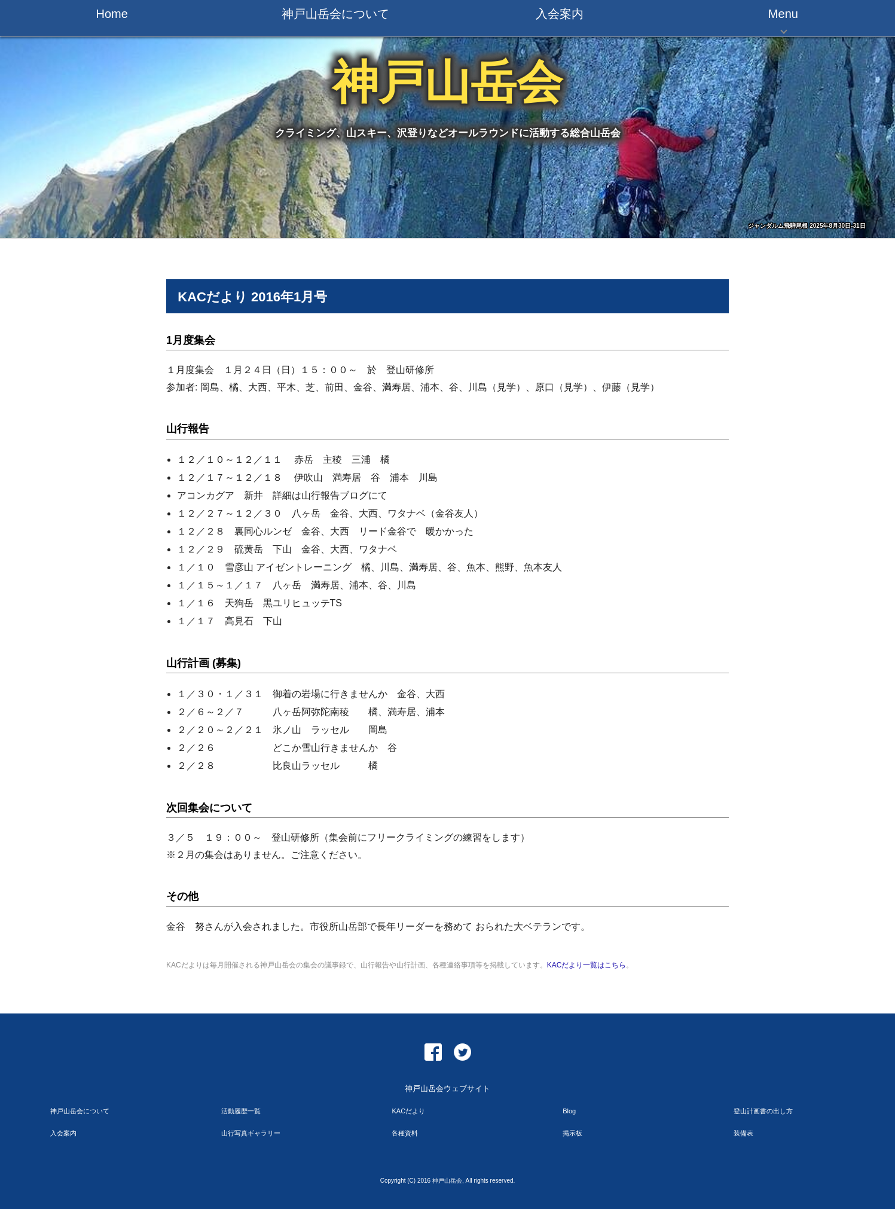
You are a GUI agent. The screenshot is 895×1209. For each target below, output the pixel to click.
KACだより (408, 1111)
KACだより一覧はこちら (587, 965)
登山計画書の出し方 (763, 1111)
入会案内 (560, 13)
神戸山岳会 (447, 82)
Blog (569, 1111)
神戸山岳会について (335, 13)
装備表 (743, 1133)
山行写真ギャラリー (250, 1133)
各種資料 (405, 1133)
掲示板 (572, 1133)
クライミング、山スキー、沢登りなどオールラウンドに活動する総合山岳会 (448, 133)
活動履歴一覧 (241, 1111)
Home (111, 13)
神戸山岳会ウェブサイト (447, 1088)
